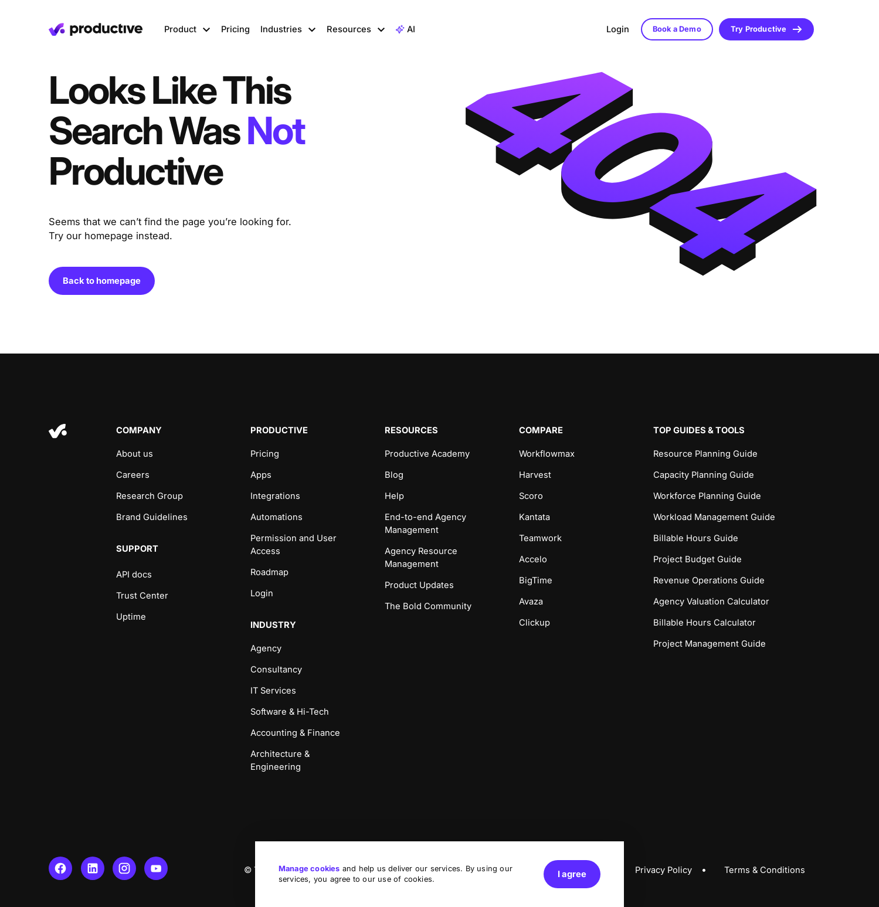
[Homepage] (95, 29)
